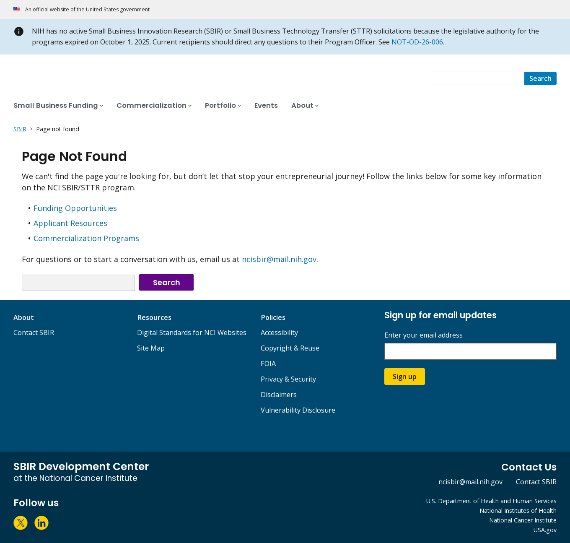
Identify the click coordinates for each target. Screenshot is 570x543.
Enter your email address (423, 335)
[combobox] (477, 78)
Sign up (405, 376)
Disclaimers (279, 394)
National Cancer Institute (523, 520)
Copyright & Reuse (290, 348)
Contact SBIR (33, 332)
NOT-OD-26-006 (417, 42)
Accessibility (279, 332)
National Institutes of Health (518, 510)
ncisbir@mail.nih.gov (279, 259)
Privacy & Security (288, 379)
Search (166, 282)
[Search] (540, 78)
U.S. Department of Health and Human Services (491, 501)
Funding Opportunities (75, 208)
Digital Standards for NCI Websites (191, 332)
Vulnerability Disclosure (298, 410)
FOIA (268, 363)
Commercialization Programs (86, 238)
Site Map (151, 348)
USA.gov (545, 530)
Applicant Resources (70, 223)
